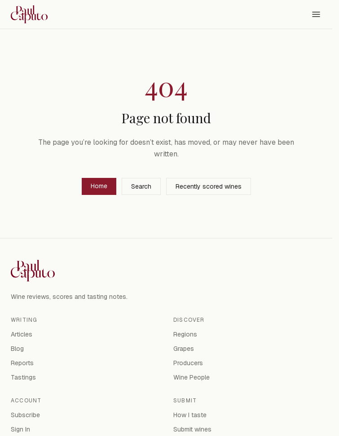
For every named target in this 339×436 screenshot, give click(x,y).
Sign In (20, 429)
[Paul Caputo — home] (29, 14)
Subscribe (25, 415)
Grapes (183, 349)
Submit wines (192, 429)
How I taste (190, 415)
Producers (188, 363)
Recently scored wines (209, 186)
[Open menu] (316, 14)
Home (99, 186)
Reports (22, 363)
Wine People (191, 377)
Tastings (23, 377)
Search (141, 186)
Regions (185, 334)
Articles (21, 334)
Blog (17, 349)
